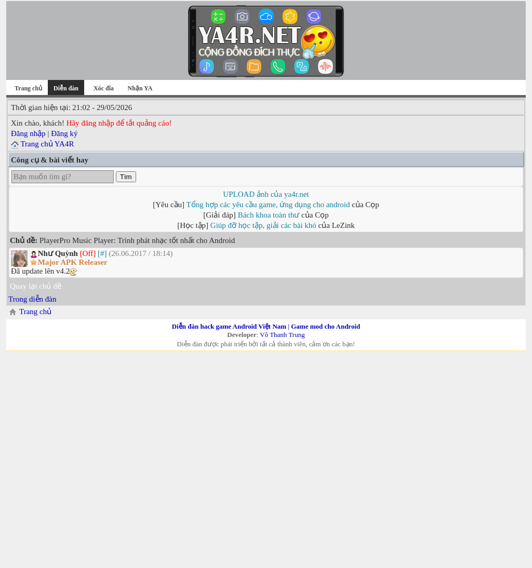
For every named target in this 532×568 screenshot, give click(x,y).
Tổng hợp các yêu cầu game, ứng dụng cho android (268, 204)
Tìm (126, 177)
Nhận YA (140, 88)
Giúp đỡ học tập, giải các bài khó (263, 225)
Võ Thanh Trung (282, 335)
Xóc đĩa (104, 88)
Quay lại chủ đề (35, 286)
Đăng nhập (28, 133)
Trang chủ (28, 88)
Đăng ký (64, 133)
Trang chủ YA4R (47, 144)
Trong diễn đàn (32, 299)
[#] (102, 253)
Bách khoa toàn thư (269, 215)
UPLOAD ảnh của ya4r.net (266, 194)
